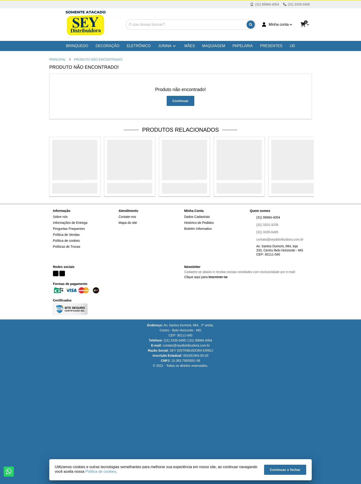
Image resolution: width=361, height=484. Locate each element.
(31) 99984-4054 (268, 217)
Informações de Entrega (70, 223)
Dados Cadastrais (197, 217)
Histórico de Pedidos (199, 223)
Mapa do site (128, 223)
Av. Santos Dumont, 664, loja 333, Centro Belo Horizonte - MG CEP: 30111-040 (279, 250)
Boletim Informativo (198, 229)
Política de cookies (66, 240)
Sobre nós (60, 217)
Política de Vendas (66, 234)
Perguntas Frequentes (69, 229)
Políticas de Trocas (66, 246)
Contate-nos (127, 217)
